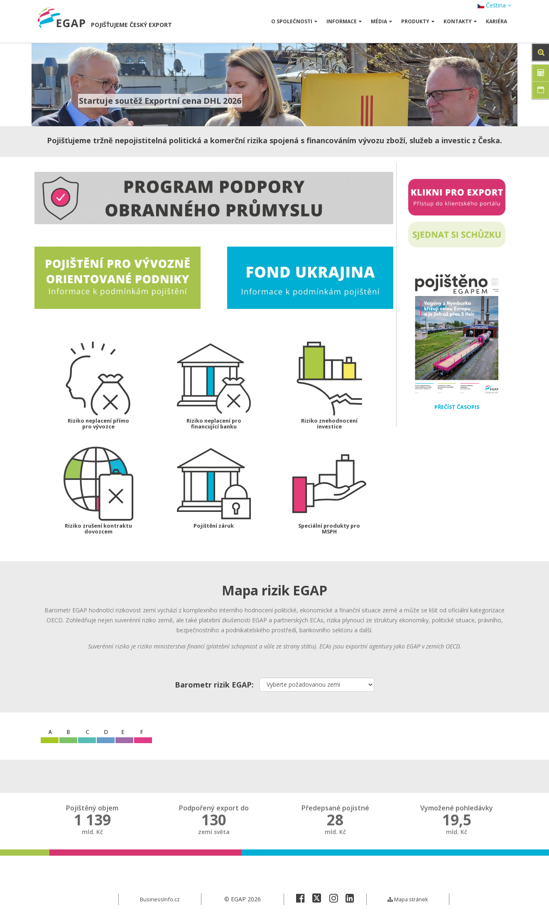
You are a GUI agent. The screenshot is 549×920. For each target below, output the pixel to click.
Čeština (494, 5)
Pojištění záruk (214, 527)
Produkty (417, 21)
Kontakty (460, 21)
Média (381, 21)
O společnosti (294, 21)
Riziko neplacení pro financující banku (214, 424)
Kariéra (496, 21)
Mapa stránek (408, 901)
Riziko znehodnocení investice (329, 424)
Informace (344, 21)
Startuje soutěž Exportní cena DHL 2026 (166, 100)
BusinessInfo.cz (160, 901)
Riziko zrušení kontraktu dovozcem (98, 531)
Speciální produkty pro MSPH (329, 531)
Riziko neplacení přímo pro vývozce (98, 424)
